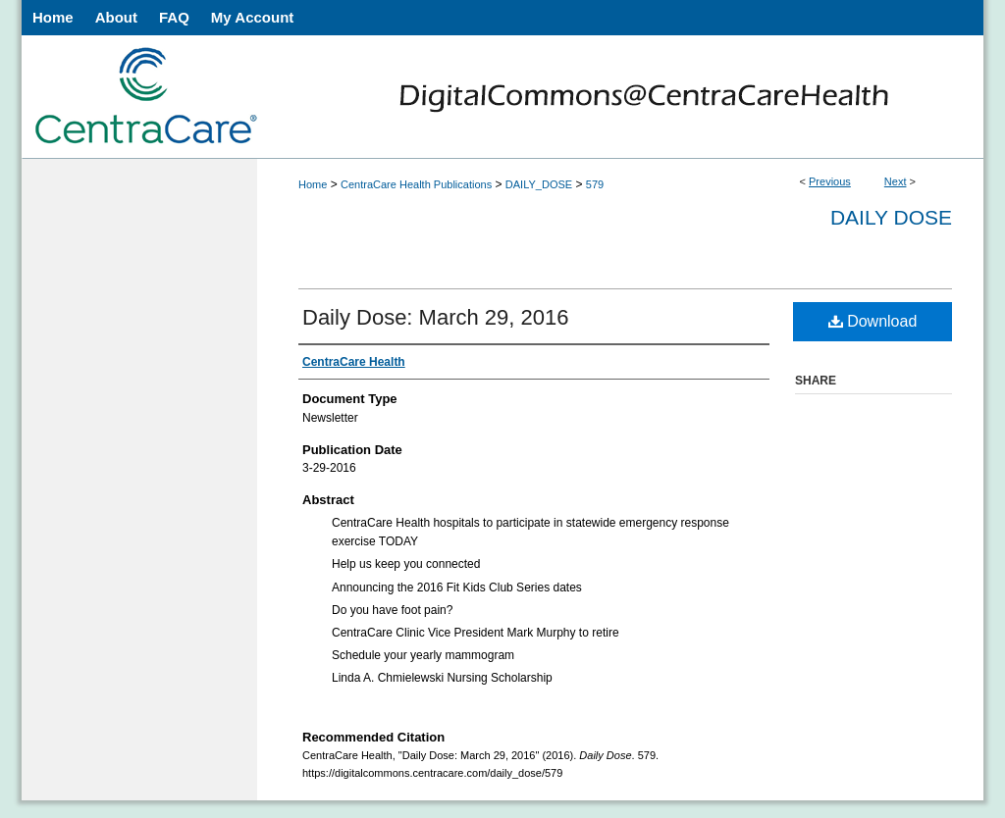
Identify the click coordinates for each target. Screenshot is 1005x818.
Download (873, 321)
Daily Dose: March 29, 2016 (435, 317)
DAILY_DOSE (538, 184)
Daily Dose (891, 217)
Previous (830, 181)
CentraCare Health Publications (416, 184)
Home (312, 184)
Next (895, 181)
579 (595, 184)
